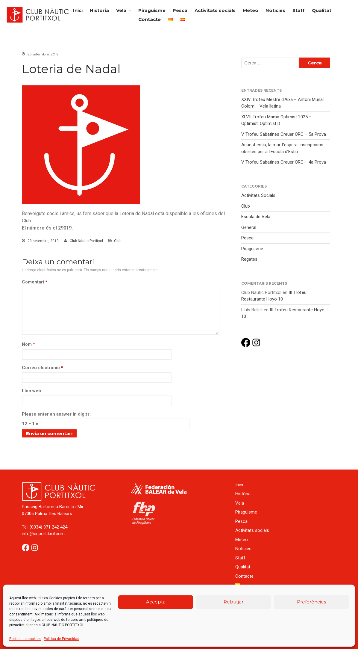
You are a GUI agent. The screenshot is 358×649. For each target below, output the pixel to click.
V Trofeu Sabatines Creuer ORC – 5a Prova (283, 134)
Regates (249, 259)
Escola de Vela (255, 216)
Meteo (250, 10)
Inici (78, 10)
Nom (28, 344)
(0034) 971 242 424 (48, 527)
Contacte (149, 19)
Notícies (275, 10)
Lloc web (31, 390)
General (248, 227)
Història (99, 10)
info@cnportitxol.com (43, 533)
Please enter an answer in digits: (56, 414)
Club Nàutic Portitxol (86, 241)
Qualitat (321, 10)
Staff (298, 10)
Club (117, 241)
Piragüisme (152, 10)
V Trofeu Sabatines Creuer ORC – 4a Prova (283, 162)
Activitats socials (215, 10)
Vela (121, 10)
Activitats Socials (258, 195)
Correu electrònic (42, 367)
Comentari (34, 282)
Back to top (347, 638)
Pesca (180, 10)
